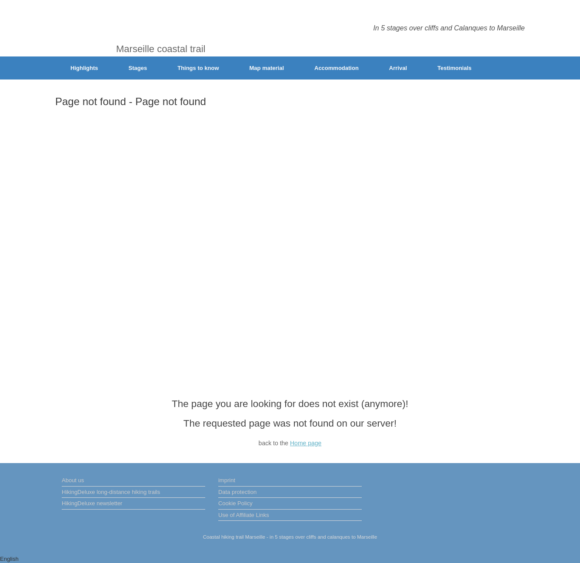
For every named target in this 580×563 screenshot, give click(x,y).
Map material (267, 68)
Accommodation (336, 68)
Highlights (84, 68)
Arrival (398, 68)
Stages (138, 68)
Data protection (237, 492)
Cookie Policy (235, 503)
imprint (226, 480)
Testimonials (454, 68)
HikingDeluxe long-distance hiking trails (111, 492)
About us (73, 480)
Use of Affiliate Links (243, 515)
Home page (305, 443)
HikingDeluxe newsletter (92, 503)
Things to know (198, 68)
